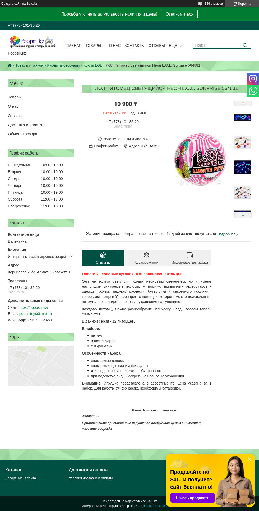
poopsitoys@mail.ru (35, 313)
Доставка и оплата (25, 125)
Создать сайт (11, 4)
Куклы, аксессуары (63, 65)
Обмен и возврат (23, 134)
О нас (115, 45)
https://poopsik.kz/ (33, 307)
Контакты (135, 45)
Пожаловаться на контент (158, 506)
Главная (73, 45)
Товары (93, 45)
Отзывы (157, 45)
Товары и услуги (29, 65)
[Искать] (245, 45)
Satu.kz (152, 501)
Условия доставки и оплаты (91, 478)
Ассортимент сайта (20, 478)
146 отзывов (214, 4)
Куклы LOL (93, 65)
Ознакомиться (179, 14)
